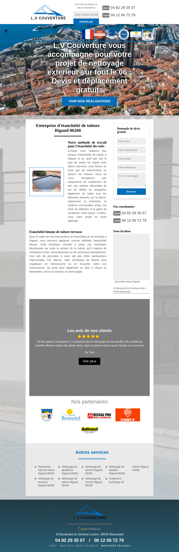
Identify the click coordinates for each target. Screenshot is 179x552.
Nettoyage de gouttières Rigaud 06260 (70, 470)
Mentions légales (115, 545)
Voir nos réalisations (89, 101)
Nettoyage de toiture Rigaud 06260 (70, 482)
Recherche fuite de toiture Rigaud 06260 (46, 470)
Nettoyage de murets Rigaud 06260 (93, 482)
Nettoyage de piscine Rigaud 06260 (93, 470)
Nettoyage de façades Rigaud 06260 (117, 470)
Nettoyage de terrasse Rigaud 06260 (46, 482)
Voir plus (89, 361)
